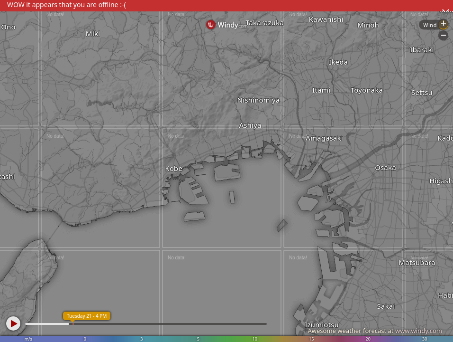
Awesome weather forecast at (375, 330)
